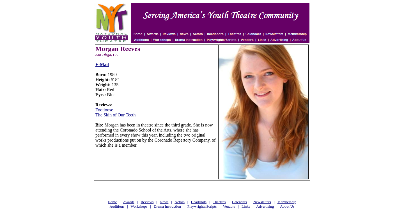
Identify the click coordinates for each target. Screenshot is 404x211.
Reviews (147, 202)
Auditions (116, 206)
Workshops (138, 206)
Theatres (219, 202)
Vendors (229, 206)
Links (246, 206)
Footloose (104, 109)
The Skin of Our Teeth (115, 114)
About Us (287, 206)
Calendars (239, 202)
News (164, 202)
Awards (128, 202)
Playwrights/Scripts (202, 206)
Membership (286, 202)
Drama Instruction (167, 206)
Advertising (265, 206)
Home (112, 202)
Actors (180, 202)
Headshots (199, 202)
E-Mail (102, 64)
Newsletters (262, 202)
